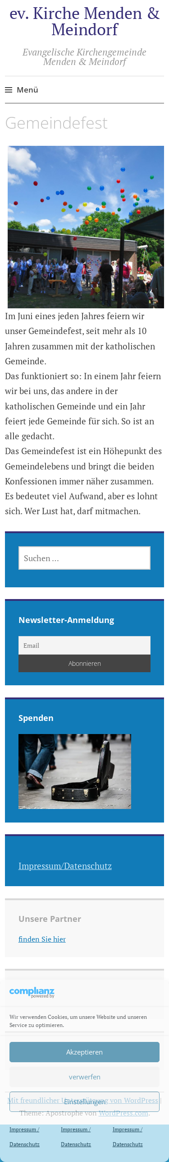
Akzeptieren (84, 1051)
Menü (27, 89)
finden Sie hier (42, 939)
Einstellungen (84, 1101)
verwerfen (84, 1076)
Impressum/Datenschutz (65, 865)
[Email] (84, 645)
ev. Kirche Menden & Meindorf (84, 21)
